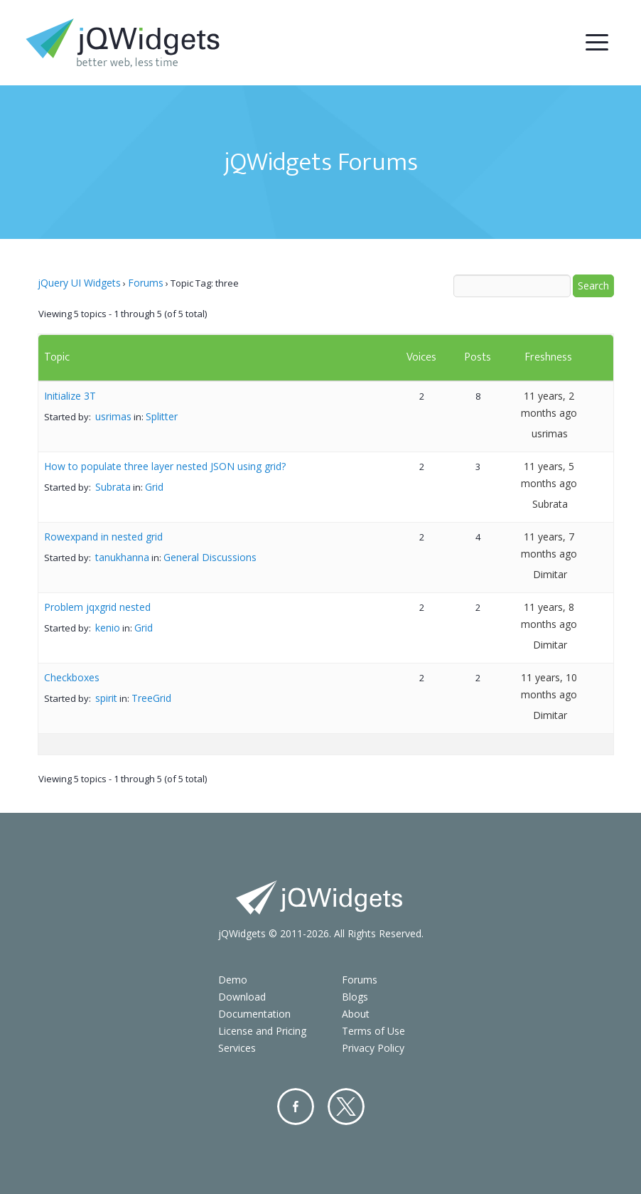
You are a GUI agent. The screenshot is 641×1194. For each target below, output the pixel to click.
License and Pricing (262, 1031)
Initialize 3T (70, 396)
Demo (232, 979)
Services (237, 1048)
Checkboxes (71, 677)
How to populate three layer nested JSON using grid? (165, 466)
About (356, 1013)
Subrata (113, 487)
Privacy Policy (373, 1048)
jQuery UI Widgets (79, 282)
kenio (107, 627)
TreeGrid (151, 698)
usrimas (113, 416)
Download (242, 996)
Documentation (254, 1013)
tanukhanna (122, 557)
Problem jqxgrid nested (97, 607)
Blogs (355, 996)
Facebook (295, 1106)
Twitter (346, 1106)
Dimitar (550, 574)
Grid (154, 487)
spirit (106, 698)
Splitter (162, 416)
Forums (145, 282)
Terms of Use (373, 1031)
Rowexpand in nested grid (103, 536)
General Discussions (210, 557)
